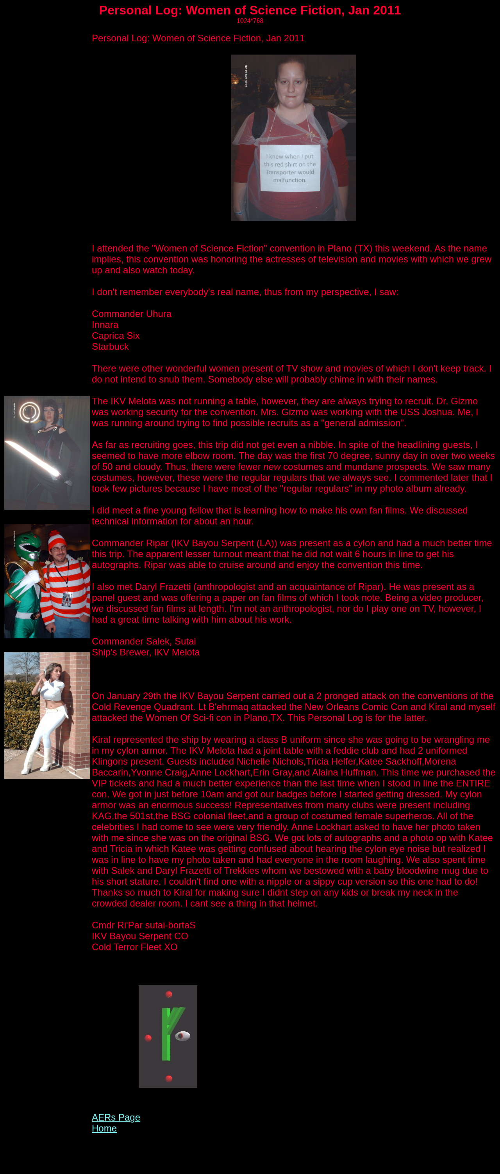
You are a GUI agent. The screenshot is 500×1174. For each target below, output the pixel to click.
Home (104, 1128)
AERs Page (116, 1117)
